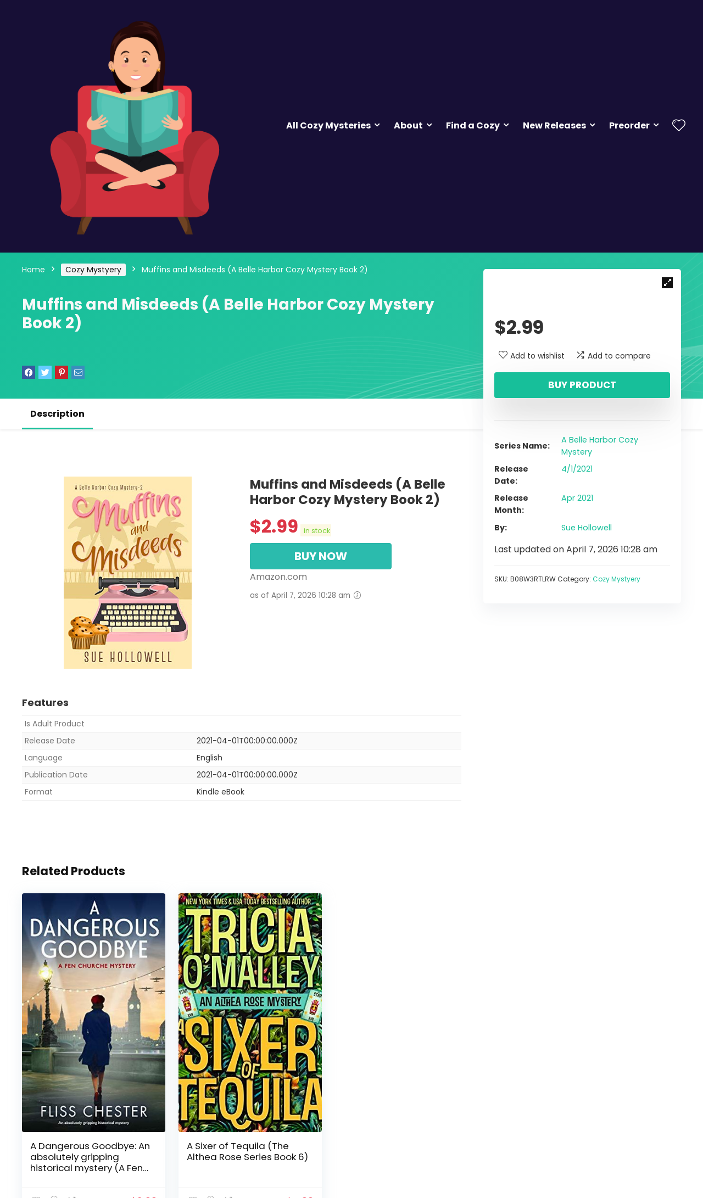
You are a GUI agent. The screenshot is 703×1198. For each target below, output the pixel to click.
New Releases (554, 125)
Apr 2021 (577, 497)
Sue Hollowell (586, 527)
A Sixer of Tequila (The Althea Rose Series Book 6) (236, 1146)
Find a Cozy (473, 125)
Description (57, 413)
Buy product (582, 384)
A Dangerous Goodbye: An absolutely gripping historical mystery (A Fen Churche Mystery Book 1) (90, 1152)
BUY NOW (320, 556)
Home (33, 269)
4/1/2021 (577, 468)
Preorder (629, 125)
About (408, 125)
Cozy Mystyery (93, 269)
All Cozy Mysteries (328, 125)
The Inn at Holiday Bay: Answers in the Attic (383, 1141)
